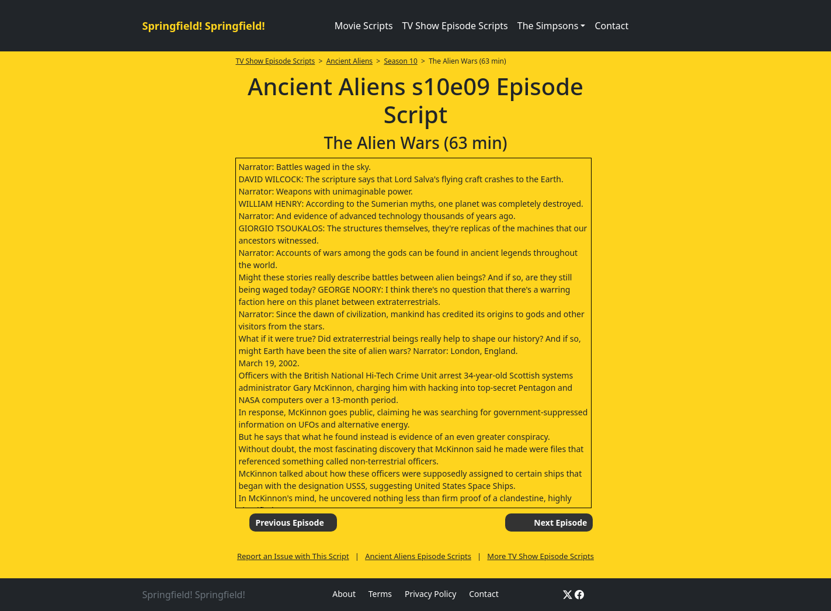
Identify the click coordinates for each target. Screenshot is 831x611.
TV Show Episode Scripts (455, 25)
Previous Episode (289, 522)
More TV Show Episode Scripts (540, 556)
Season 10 (400, 61)
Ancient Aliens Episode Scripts (418, 556)
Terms (380, 593)
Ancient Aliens (349, 61)
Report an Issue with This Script (293, 556)
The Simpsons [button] (548, 25)
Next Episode (560, 522)
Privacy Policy (430, 593)
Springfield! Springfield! (203, 26)
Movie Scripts (364, 25)
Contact (611, 25)
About (344, 593)
